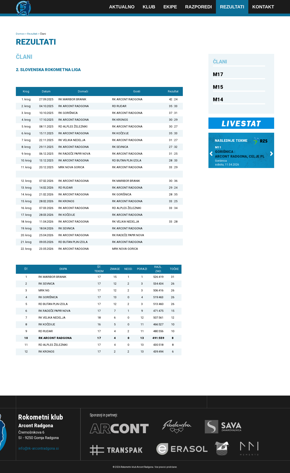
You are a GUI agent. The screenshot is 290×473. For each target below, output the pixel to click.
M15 (218, 87)
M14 (218, 99)
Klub (149, 6)
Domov (20, 33)
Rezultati (232, 6)
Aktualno (121, 6)
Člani (43, 33)
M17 (218, 74)
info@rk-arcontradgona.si (38, 448)
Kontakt (263, 6)
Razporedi (198, 6)
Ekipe (170, 6)
